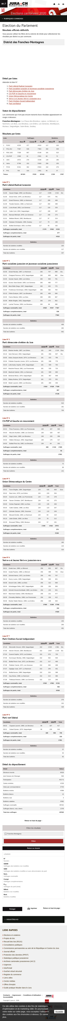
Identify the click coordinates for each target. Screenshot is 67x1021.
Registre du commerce (12, 974)
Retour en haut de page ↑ (33, 821)
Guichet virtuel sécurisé (13, 971)
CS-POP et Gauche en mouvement (22, 94)
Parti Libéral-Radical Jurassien (20, 86)
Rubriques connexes (13, 19)
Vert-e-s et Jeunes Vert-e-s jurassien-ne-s (25, 99)
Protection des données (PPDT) (16, 954)
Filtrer (33, 841)
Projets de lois (9, 938)
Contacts (6, 994)
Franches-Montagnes (14, 834)
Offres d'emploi (9, 984)
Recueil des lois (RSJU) (13, 941)
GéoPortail (8, 967)
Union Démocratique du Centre (21, 96)
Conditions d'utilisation (32, 994)
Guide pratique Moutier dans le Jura (18, 987)
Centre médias (9, 981)
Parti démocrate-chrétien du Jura (21, 91)
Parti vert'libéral (15, 104)
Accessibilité (8, 996)
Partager (12, 908)
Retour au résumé (33, 848)
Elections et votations (12, 934)
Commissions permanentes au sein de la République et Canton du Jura (31, 948)
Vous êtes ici (12, 919)
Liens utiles (8, 977)
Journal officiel (9, 951)
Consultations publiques (13, 944)
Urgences (7, 964)
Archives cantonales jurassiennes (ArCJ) (19, 961)
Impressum (16, 994)
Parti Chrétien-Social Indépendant (22, 101)
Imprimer (32, 908)
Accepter (59, 1012)
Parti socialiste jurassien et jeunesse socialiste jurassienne (31, 89)
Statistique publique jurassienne (16, 958)
